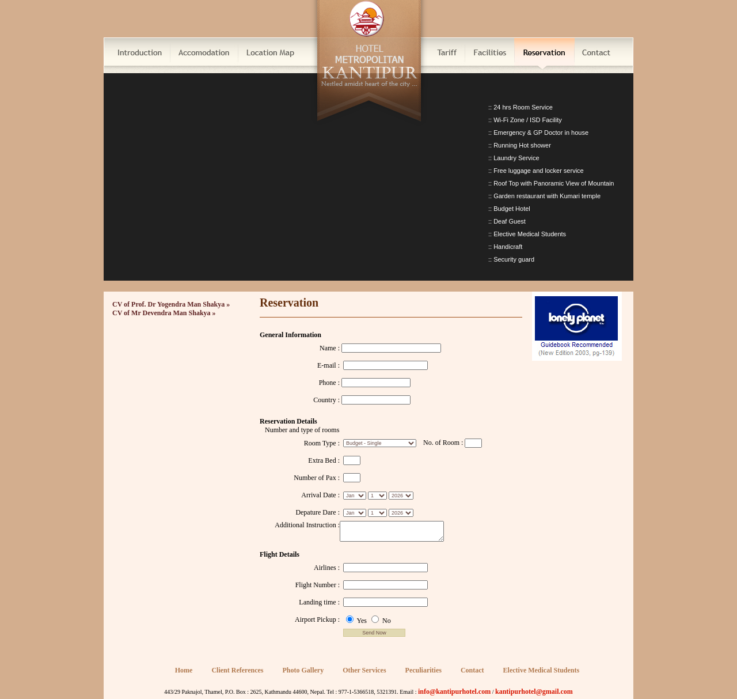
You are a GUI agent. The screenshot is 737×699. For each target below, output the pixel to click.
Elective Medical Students (541, 670)
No (381, 621)
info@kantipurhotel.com (454, 691)
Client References (237, 670)
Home (184, 670)
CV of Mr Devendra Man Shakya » (164, 313)
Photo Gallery (303, 670)
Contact (472, 670)
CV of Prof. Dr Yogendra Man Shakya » (171, 304)
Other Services (364, 670)
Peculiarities (423, 670)
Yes (357, 621)
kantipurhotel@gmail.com (534, 691)
